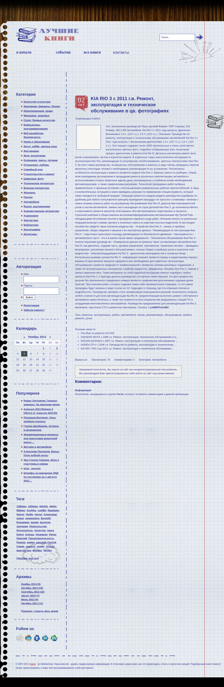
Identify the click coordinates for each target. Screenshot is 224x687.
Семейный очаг (33, 169)
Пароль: (28, 285)
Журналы (29, 192)
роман (31, 542)
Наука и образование (37, 141)
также (141, 314)
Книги (20, 534)
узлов (89, 318)
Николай (22, 538)
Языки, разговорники (37, 206)
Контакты (121, 52)
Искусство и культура (37, 101)
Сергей (51, 542)
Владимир (23, 522)
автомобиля (128, 314)
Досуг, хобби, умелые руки (40, 146)
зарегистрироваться (117, 373)
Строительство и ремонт (39, 174)
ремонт (79, 318)
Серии (20, 546)
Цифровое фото (34, 178)
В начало (24, 52)
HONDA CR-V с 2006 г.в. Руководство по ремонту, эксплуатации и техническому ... (128, 344)
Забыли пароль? (34, 310)
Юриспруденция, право (38, 111)
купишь (29, 534)
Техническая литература (39, 183)
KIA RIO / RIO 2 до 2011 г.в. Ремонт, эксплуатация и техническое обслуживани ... (127, 348)
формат (37, 550)
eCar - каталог (32, 468)
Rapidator (53, 510)
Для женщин (31, 151)
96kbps (21, 510)
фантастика (24, 550)
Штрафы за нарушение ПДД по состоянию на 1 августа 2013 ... (41, 477)
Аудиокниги (31, 215)
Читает (47, 550)
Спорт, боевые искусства (39, 120)
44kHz (53, 506)
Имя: (26, 274)
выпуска (45, 522)
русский (41, 542)
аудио (20, 518)
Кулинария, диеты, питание (41, 160)
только (50, 546)
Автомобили (31, 201)
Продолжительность (41, 538)
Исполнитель (25, 530)
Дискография (32, 229)
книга (50, 530)
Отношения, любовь (36, 164)
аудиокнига (32, 518)
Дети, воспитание (34, 155)
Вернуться (81, 359)
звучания (22, 526)
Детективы (30, 234)
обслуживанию (173, 314)
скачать (30, 546)
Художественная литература (41, 211)
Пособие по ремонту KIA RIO (97, 333)
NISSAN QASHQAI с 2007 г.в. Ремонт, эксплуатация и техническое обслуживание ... (129, 340)
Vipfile (29, 514)
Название (41, 534)
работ (116, 314)
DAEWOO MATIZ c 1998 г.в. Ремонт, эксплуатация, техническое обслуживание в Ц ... (130, 337)
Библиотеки (31, 224)
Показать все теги (28, 558)
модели (187, 314)
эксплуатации (102, 314)
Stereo (20, 514)
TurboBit (163, 307)
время (34, 522)
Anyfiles (31, 510)
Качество (40, 530)
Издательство (38, 526)
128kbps (22, 506)
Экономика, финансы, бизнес (42, 106)
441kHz (43, 506)
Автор (38, 514)
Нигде (52, 534)
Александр (50, 514)
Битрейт (46, 518)
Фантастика (31, 220)
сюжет (41, 546)
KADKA (96, 118)
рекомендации (154, 314)
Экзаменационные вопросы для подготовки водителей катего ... (41, 438)
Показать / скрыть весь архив (39, 611)
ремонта (87, 314)
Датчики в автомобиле (38, 446)
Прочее (28, 197)
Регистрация (31, 305)
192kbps (33, 506)
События (63, 52)
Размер (21, 542)
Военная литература (36, 188)
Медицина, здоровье (36, 115)
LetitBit (42, 510)
